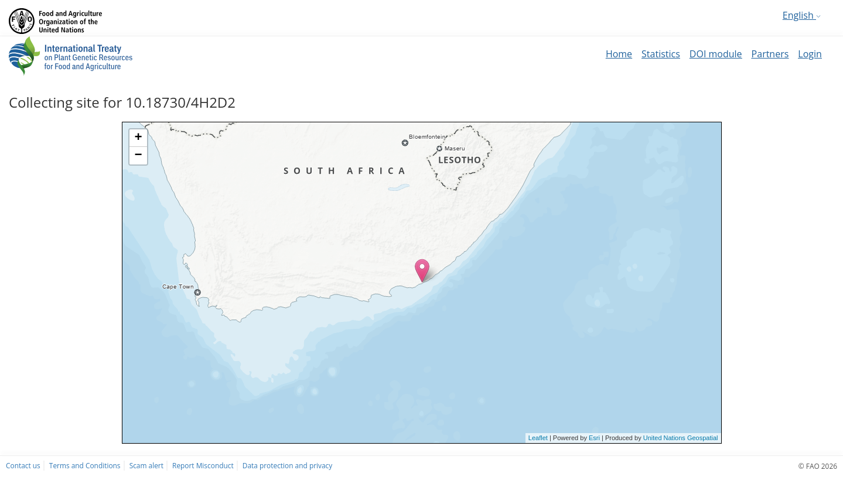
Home (619, 53)
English (802, 15)
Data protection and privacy (287, 465)
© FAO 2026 (817, 466)
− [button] (138, 155)
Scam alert (146, 465)
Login (810, 53)
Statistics (660, 53)
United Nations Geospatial (680, 437)
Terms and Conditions (85, 465)
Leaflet (538, 437)
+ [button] (138, 138)
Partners (770, 53)
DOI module (716, 53)
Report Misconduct (203, 465)
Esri (594, 437)
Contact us (23, 465)
